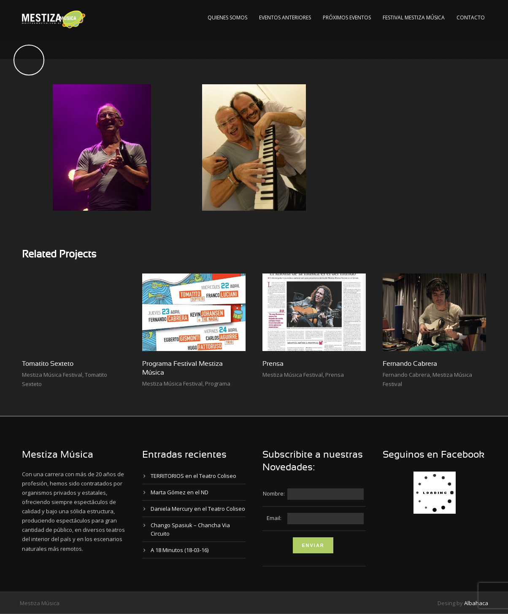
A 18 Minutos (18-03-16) (179, 550)
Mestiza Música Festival (52, 374)
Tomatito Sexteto (47, 363)
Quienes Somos (227, 17)
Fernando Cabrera (410, 363)
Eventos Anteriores (285, 17)
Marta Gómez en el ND (179, 492)
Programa (217, 383)
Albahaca (476, 603)
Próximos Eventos (347, 17)
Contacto (471, 17)
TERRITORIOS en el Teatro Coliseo (193, 476)
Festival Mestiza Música (414, 17)
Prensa (273, 363)
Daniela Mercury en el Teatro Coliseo (198, 508)
